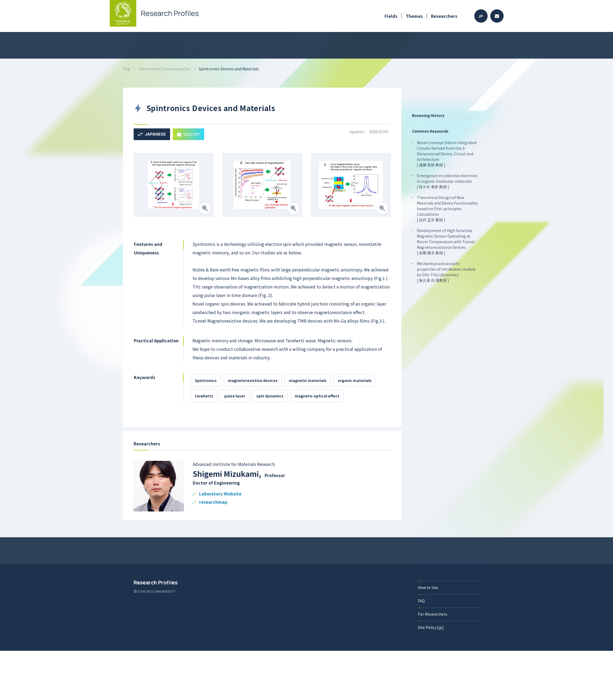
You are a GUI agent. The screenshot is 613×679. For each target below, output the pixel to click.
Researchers (444, 16)
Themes (414, 16)
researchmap (213, 502)
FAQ (421, 600)
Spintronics (206, 380)
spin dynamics (270, 396)
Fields (391, 16)
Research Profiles (156, 582)
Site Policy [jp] (431, 627)
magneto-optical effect (317, 396)
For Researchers (432, 614)
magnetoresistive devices (253, 380)
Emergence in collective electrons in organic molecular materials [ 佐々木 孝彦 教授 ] (447, 181)
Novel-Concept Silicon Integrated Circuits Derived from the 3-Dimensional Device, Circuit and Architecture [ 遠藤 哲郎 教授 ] (447, 154)
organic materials (355, 380)
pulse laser (235, 396)
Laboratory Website (220, 494)
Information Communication (164, 68)
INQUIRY (188, 134)
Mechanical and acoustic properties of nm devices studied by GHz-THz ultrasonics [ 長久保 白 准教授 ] (446, 272)
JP (481, 16)
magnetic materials (308, 380)
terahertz (204, 396)
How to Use (428, 587)
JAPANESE (152, 134)
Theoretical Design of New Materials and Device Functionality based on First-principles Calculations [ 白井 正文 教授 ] (447, 208)
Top (126, 68)
